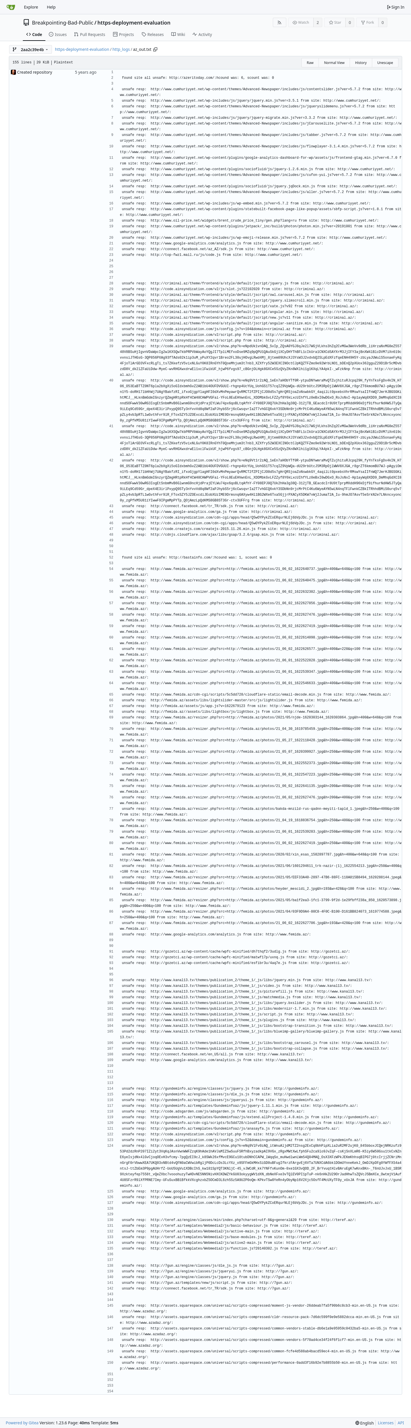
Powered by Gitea (22, 1422)
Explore (31, 7)
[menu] (364, 1423)
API (401, 1422)
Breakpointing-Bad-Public (62, 22)
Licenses (386, 1422)
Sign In (395, 7)
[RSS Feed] (279, 22)
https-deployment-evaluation (133, 22)
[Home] (11, 7)
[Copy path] (155, 49)
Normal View (334, 62)
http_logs (121, 49)
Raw (310, 62)
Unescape (385, 62)
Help (51, 7)
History (360, 62)
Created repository (34, 72)
